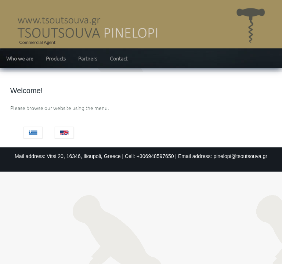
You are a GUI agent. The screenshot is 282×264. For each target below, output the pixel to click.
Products (56, 58)
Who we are (19, 58)
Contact (118, 58)
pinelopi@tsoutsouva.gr (240, 156)
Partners (87, 58)
